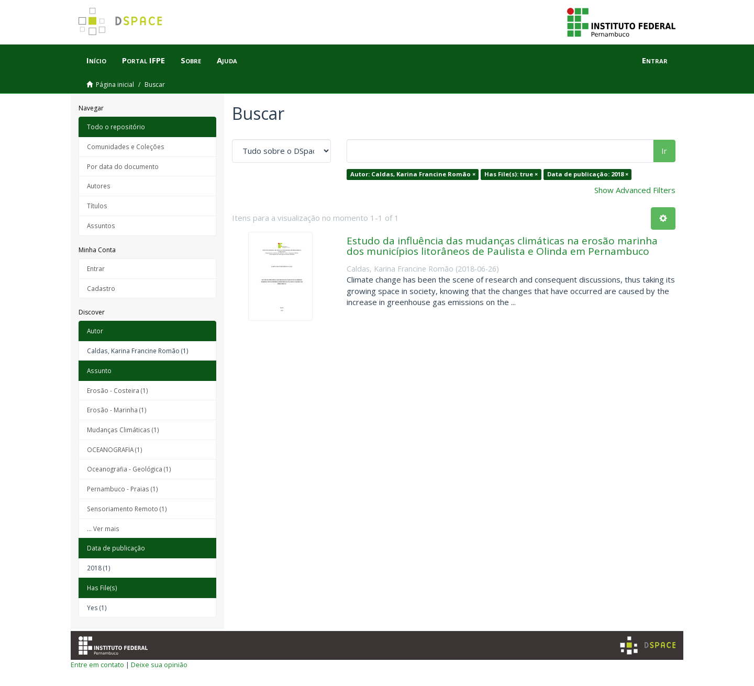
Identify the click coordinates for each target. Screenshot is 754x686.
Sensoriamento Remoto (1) (127, 508)
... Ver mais (103, 528)
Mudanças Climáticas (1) (123, 429)
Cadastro (101, 288)
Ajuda (227, 60)
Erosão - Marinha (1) (117, 410)
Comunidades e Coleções (125, 146)
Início (96, 60)
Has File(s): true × (511, 174)
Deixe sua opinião (159, 664)
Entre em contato (97, 664)
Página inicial (115, 84)
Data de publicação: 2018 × (587, 174)
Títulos (97, 205)
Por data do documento (123, 166)
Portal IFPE (143, 60)
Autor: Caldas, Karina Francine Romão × (412, 174)
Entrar (96, 268)
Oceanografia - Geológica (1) (129, 469)
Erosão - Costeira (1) (117, 390)
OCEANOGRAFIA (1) (114, 449)
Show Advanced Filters (634, 190)
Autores (98, 186)
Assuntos (101, 225)
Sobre (191, 60)
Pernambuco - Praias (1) (122, 489)
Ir (664, 150)
